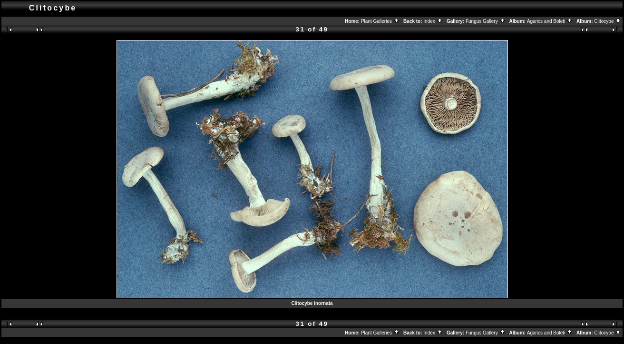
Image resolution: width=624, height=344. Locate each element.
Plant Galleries (380, 21)
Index (432, 21)
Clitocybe (607, 21)
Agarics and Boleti (550, 21)
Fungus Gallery (486, 21)
